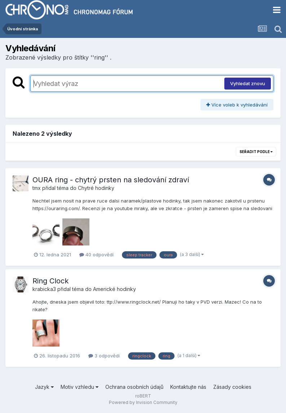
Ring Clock (50, 281)
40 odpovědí (96, 254)
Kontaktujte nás (188, 387)
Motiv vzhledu (79, 387)
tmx (36, 188)
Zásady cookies (232, 387)
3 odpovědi (104, 355)
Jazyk (44, 387)
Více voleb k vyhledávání (237, 105)
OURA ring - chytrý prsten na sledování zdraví (110, 179)
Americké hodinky (114, 289)
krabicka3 (44, 289)
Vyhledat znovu (247, 83)
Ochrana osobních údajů (134, 387)
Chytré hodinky (96, 188)
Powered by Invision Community (143, 402)
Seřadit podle (256, 151)
